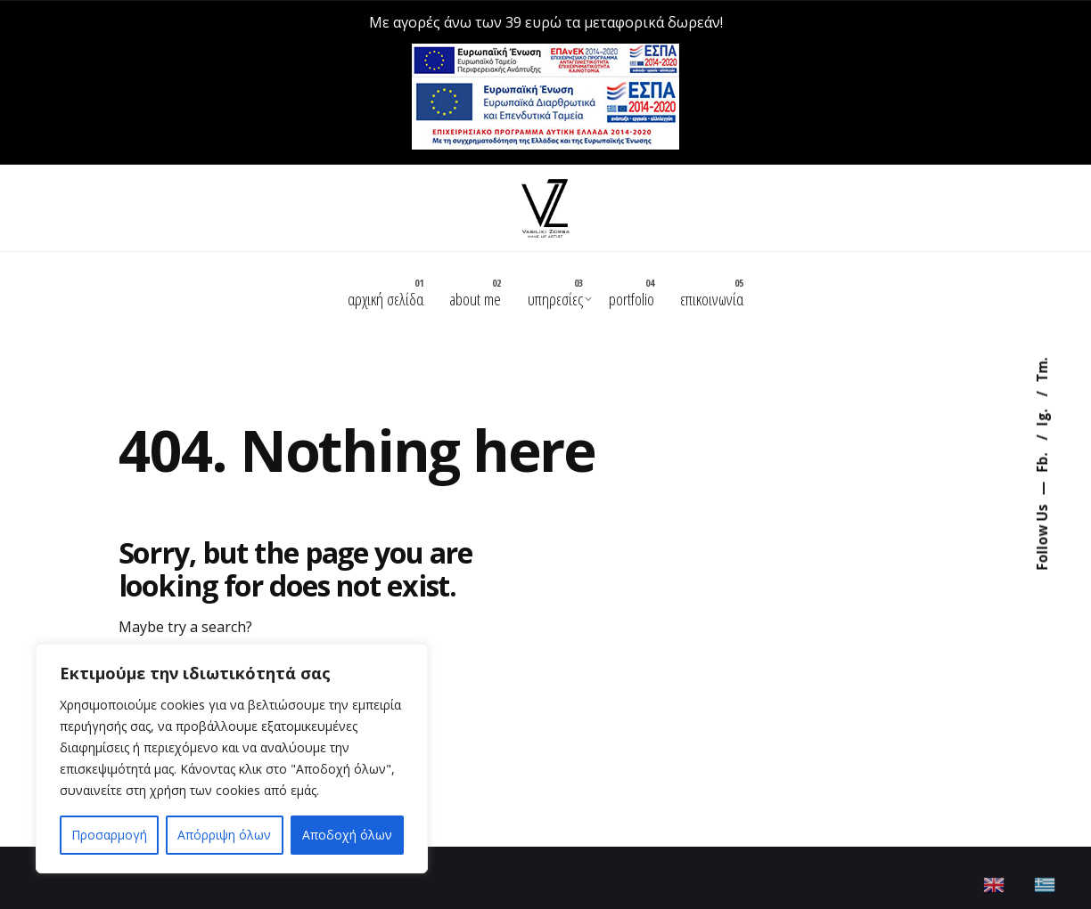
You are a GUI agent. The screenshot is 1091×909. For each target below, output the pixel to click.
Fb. (1042, 460)
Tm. (1042, 369)
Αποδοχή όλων (347, 834)
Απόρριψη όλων (224, 834)
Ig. (1042, 415)
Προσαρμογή (109, 834)
